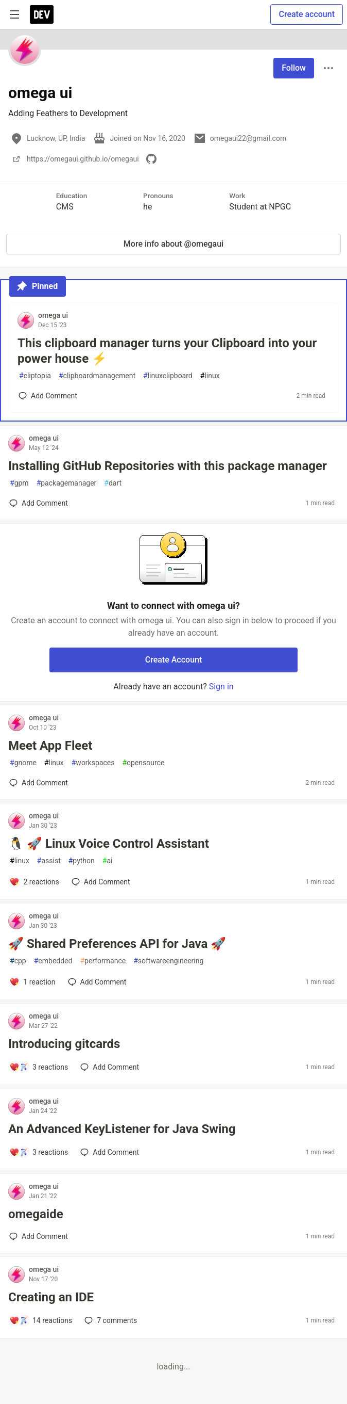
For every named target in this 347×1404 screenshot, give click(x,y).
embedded (53, 961)
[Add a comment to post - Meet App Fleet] (38, 782)
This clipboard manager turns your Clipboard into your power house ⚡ (167, 351)
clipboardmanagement (97, 375)
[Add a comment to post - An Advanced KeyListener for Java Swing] (38, 1152)
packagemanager (67, 483)
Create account (307, 14)
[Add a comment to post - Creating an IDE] (40, 1320)
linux (210, 375)
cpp (18, 961)
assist (49, 861)
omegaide (35, 1214)
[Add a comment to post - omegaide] (38, 1236)
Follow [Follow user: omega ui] (294, 68)
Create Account (173, 660)
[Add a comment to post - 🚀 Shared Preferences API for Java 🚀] (32, 982)
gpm (19, 483)
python (81, 861)
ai (107, 861)
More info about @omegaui (173, 244)
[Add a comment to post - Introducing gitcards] (38, 1067)
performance (103, 961)
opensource (143, 762)
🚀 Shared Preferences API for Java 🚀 (117, 944)
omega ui (53, 315)
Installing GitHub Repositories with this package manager (167, 466)
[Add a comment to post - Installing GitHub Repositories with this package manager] (38, 503)
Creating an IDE (51, 1297)
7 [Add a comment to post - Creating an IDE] (109, 1320)
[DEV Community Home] (42, 14)
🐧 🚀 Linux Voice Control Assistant (108, 843)
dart (113, 483)
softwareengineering (168, 961)
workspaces (93, 762)
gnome (23, 762)
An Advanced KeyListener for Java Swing (121, 1129)
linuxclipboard (168, 375)
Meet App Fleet (50, 745)
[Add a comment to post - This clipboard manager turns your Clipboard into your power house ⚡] (47, 396)
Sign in (221, 686)
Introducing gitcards (64, 1044)
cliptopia (35, 375)
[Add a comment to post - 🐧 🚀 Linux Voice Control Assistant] (34, 882)
